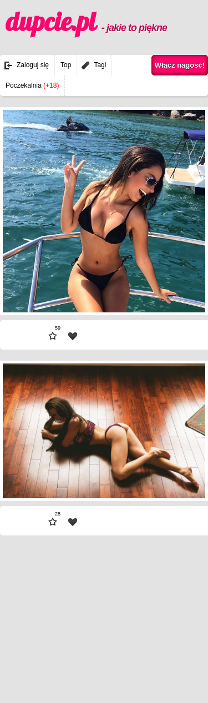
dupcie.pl (86, 22)
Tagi (100, 65)
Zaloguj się (33, 65)
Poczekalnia (32, 85)
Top (65, 65)
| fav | (72, 336)
